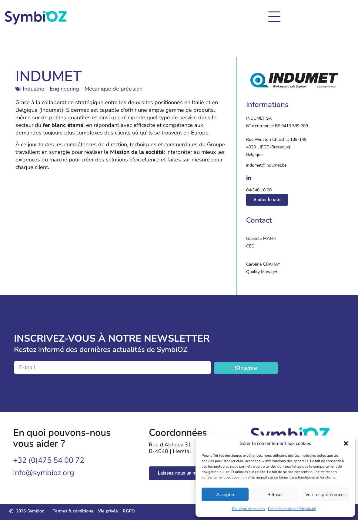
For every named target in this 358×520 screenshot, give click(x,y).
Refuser (275, 495)
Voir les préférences (325, 495)
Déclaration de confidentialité (292, 508)
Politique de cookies (248, 508)
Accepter (225, 495)
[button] (346, 443)
